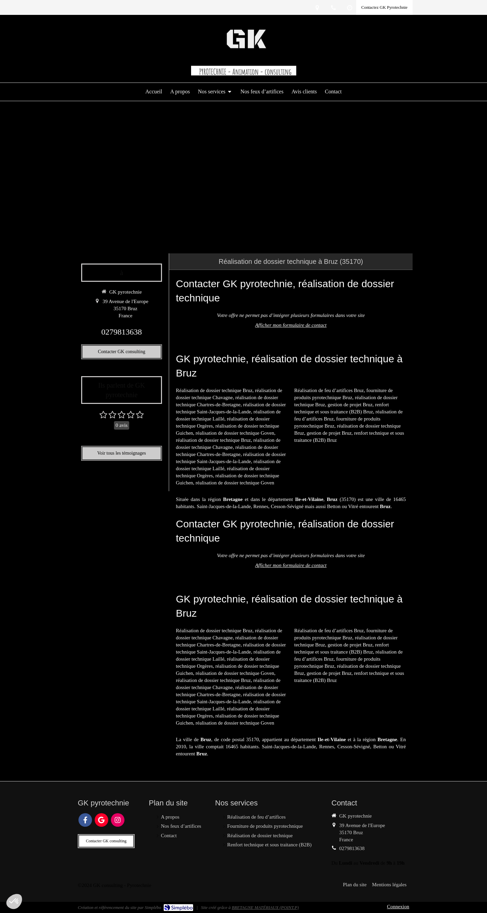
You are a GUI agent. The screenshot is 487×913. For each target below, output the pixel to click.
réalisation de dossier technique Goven (234, 433)
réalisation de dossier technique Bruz (213, 440)
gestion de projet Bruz (350, 404)
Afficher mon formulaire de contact (290, 325)
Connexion (398, 906)
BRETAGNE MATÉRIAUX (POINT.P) (265, 907)
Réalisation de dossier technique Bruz (214, 390)
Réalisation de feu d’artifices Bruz (329, 390)
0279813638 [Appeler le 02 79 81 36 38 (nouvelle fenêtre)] (121, 331)
